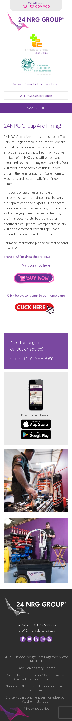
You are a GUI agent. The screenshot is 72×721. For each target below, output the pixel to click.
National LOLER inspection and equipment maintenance (36, 688)
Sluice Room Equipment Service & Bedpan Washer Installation (36, 699)
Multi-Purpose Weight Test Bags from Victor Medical (36, 659)
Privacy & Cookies (36, 708)
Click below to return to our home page (36, 295)
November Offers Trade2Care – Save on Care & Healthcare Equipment (36, 677)
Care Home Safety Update (36, 668)
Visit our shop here (36, 265)
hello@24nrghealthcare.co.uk (36, 630)
